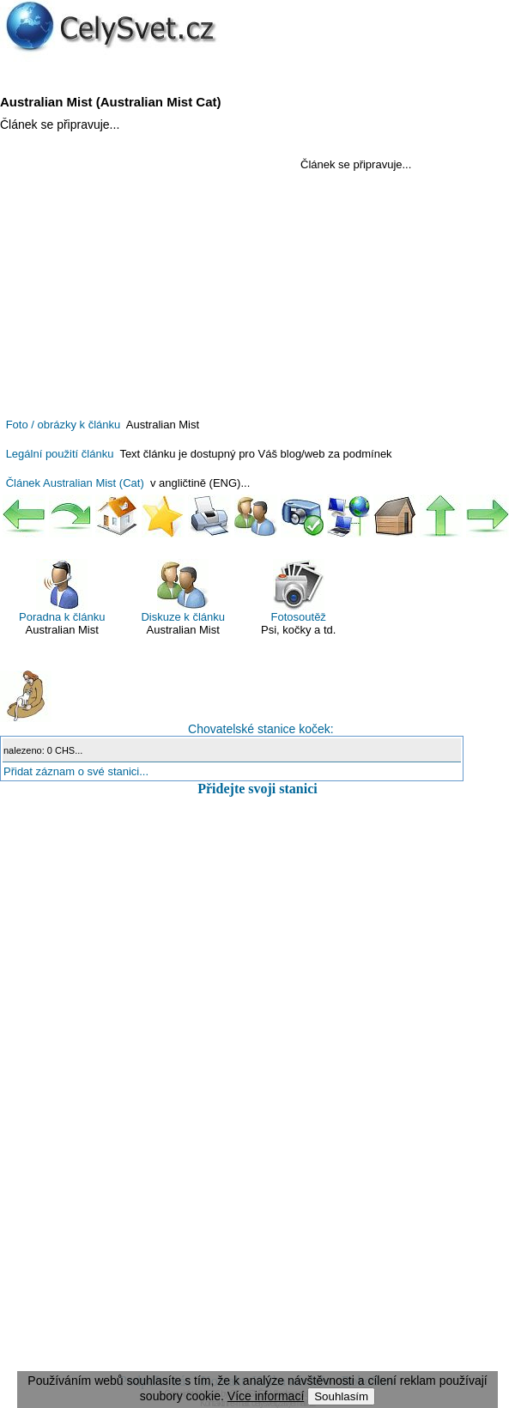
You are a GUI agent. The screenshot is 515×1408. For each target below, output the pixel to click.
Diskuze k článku (183, 591)
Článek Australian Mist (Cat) (75, 482)
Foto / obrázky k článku (63, 424)
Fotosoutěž (298, 591)
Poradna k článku (62, 591)
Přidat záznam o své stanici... (75, 771)
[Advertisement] (144, 282)
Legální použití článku (60, 453)
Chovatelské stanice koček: (167, 703)
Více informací (265, 1396)
